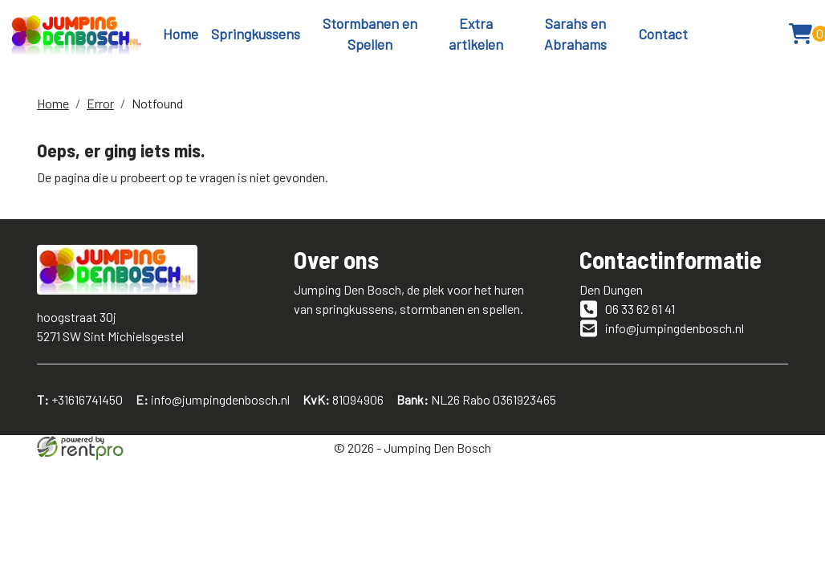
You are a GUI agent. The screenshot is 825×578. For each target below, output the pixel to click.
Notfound (157, 103)
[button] (764, 34)
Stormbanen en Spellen (370, 33)
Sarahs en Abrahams (575, 33)
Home (180, 34)
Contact (663, 34)
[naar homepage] (77, 34)
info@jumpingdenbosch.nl (213, 399)
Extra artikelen (476, 33)
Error (100, 103)
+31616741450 (80, 399)
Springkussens (255, 34)
